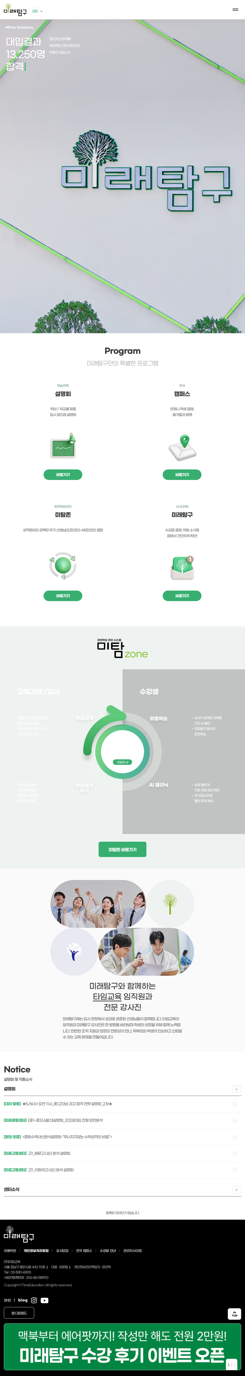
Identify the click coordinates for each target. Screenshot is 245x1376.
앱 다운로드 (19, 1313)
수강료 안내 (108, 1250)
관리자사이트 (132, 1250)
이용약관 (10, 1250)
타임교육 (107, 996)
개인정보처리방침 (36, 1250)
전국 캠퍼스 (84, 1250)
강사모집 (62, 1250)
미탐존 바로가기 (122, 850)
